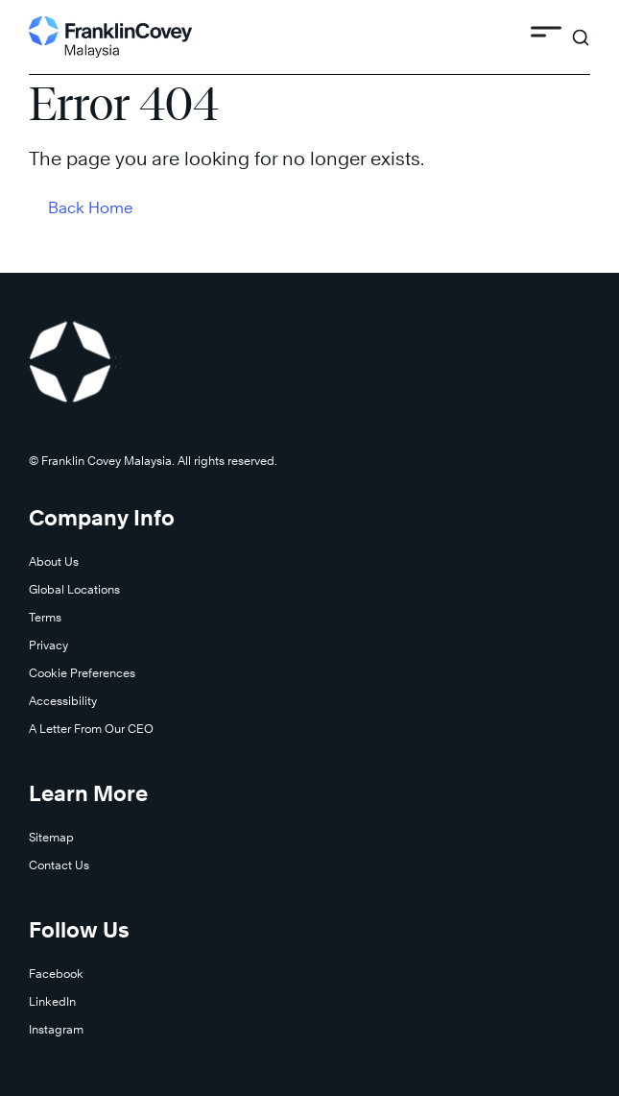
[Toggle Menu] (546, 35)
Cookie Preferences (82, 673)
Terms (45, 617)
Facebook (56, 973)
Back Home (90, 208)
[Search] (580, 28)
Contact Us (59, 865)
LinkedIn (52, 1001)
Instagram (56, 1029)
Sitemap (51, 837)
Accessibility (63, 701)
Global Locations (74, 589)
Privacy (48, 645)
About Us (54, 561)
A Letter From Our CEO (91, 728)
